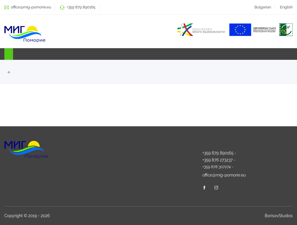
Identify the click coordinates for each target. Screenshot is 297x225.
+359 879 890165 (80, 7)
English (286, 7)
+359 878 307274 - (217, 167)
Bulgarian (263, 7)
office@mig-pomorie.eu (30, 7)
